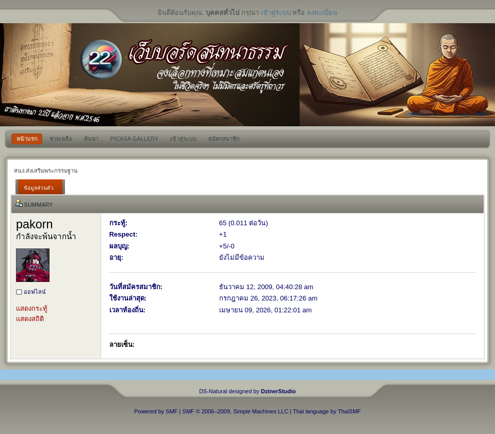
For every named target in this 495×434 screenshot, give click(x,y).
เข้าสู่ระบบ (276, 12)
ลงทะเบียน (322, 12)
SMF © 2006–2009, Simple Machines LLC (236, 411)
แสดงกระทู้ (31, 308)
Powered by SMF (155, 411)
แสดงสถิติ (30, 319)
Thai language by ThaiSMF (327, 411)
